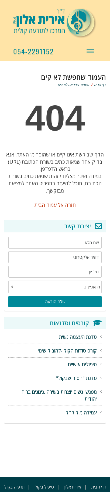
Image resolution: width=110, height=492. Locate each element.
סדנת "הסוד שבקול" (76, 378)
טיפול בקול (44, 487)
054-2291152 (33, 51)
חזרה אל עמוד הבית (55, 204)
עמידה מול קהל (81, 412)
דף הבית (100, 84)
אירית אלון (72, 487)
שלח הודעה (55, 302)
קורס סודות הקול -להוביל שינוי (67, 350)
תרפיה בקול (14, 487)
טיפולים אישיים (82, 364)
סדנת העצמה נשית (78, 337)
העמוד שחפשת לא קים (73, 84)
